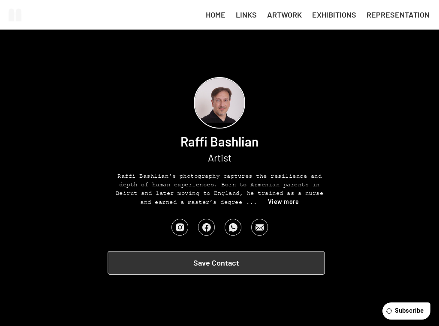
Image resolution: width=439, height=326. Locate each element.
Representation (398, 14)
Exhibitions (334, 14)
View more (283, 201)
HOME (216, 14)
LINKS (246, 14)
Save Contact (216, 262)
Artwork (284, 14)
